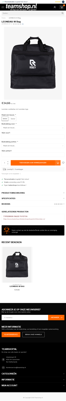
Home (4, 18)
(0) (23, 24)
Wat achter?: (7, 151)
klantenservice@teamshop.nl (16, 367)
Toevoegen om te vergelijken (10, 174)
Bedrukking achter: (10, 142)
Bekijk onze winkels (33, 335)
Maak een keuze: (9, 115)
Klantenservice (11, 335)
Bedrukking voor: (9, 124)
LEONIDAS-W (6, 24)
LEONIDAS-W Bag (15, 18)
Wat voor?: (6, 133)
